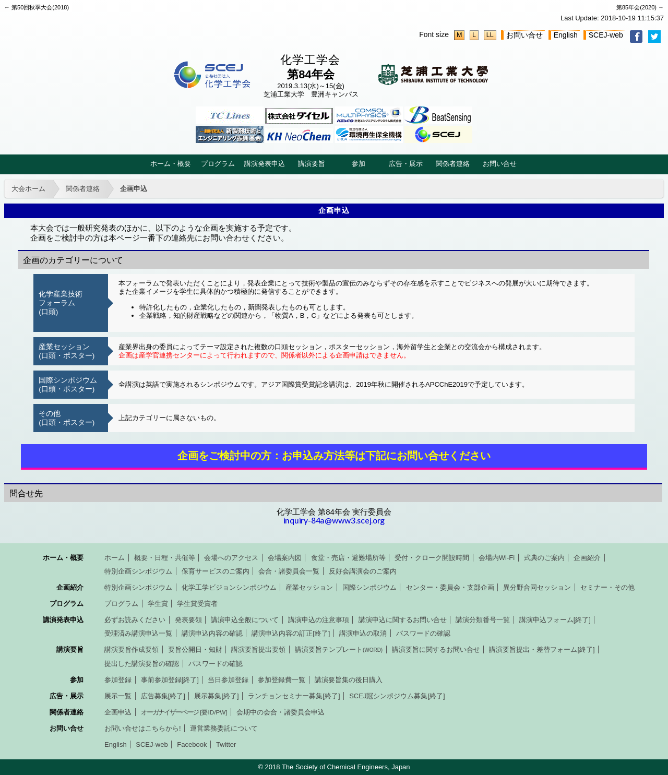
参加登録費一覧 (281, 680)
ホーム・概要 (170, 164)
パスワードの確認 (423, 633)
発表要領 (188, 620)
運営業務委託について (224, 728)
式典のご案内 (544, 558)
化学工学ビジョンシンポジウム (229, 587)
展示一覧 (118, 696)
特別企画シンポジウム (138, 571)
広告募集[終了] (163, 696)
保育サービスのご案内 (215, 571)
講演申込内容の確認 (212, 633)
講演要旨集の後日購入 (349, 680)
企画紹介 (587, 558)
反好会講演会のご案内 (363, 571)
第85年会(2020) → (640, 7)
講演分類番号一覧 (483, 620)
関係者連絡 (453, 164)
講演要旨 (311, 164)
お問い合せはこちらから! (142, 728)
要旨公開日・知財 (195, 649)
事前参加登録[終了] (170, 680)
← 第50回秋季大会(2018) (36, 7)
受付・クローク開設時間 (432, 558)
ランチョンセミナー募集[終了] (294, 696)
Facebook (192, 744)
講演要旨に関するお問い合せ (436, 649)
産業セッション (309, 587)
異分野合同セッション (537, 587)
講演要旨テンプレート (339, 649)
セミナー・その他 (607, 587)
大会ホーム (28, 189)
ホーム (114, 558)
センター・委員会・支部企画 (450, 587)
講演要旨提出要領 (258, 649)
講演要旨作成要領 (131, 649)
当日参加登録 (228, 680)
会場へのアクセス (231, 558)
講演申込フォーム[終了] (555, 620)
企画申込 (133, 189)
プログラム (218, 164)
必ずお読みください (134, 620)
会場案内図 (285, 558)
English (566, 35)
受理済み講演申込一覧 (138, 633)
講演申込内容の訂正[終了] (291, 633)
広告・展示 (406, 164)
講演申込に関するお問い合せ (403, 620)
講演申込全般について (245, 620)
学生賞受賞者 (197, 603)
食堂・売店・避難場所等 (348, 558)
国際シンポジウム (369, 587)
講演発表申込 (264, 164)
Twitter (226, 744)
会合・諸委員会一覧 (288, 571)
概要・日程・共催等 (164, 558)
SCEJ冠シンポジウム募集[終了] (397, 696)
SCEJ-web (606, 35)
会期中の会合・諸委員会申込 (280, 712)
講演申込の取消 (363, 633)
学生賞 (158, 603)
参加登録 (118, 680)
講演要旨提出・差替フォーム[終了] (541, 649)
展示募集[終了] (216, 696)
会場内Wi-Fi (497, 558)
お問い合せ (524, 35)
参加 (358, 164)
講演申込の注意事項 (318, 620)
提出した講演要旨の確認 (141, 663)
